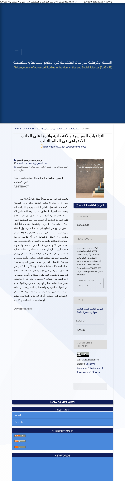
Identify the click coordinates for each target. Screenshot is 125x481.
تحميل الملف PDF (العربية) (91, 205)
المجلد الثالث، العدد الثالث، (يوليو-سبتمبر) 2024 (58, 128)
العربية (17, 414)
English (18, 422)
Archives (29, 128)
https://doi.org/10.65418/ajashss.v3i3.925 (64, 146)
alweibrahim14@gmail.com (33, 163)
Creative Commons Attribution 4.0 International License (90, 368)
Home (17, 128)
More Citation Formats (86, 283)
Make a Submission (62, 402)
